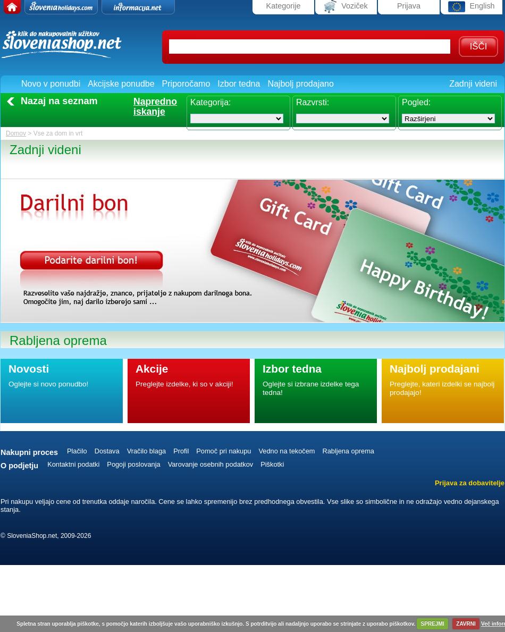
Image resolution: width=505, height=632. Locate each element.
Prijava (408, 6)
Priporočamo (186, 83)
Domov (16, 133)
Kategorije (283, 6)
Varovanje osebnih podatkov (211, 464)
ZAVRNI (465, 624)
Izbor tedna (238, 83)
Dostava (107, 451)
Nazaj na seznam (59, 101)
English (471, 6)
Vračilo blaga (146, 451)
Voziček (346, 6)
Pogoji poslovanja (133, 464)
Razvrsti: (312, 102)
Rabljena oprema (348, 451)
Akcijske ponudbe (121, 83)
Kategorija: (210, 102)
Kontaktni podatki (73, 464)
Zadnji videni (473, 83)
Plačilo (77, 451)
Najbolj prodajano (300, 83)
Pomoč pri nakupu (223, 451)
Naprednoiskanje (155, 107)
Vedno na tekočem (286, 451)
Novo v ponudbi (50, 83)
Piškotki (272, 464)
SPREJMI (432, 624)
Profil (181, 451)
